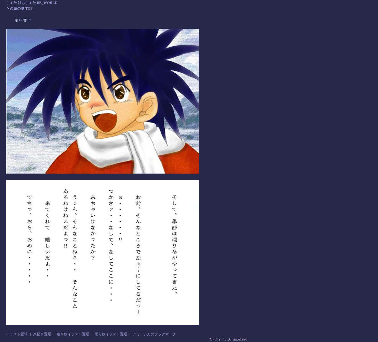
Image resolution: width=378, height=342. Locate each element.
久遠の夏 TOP (19, 8)
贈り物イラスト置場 (111, 334)
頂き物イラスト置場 (73, 334)
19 (27, 20)
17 (18, 20)
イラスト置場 (17, 334)
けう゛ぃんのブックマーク (154, 334)
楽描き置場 (42, 334)
